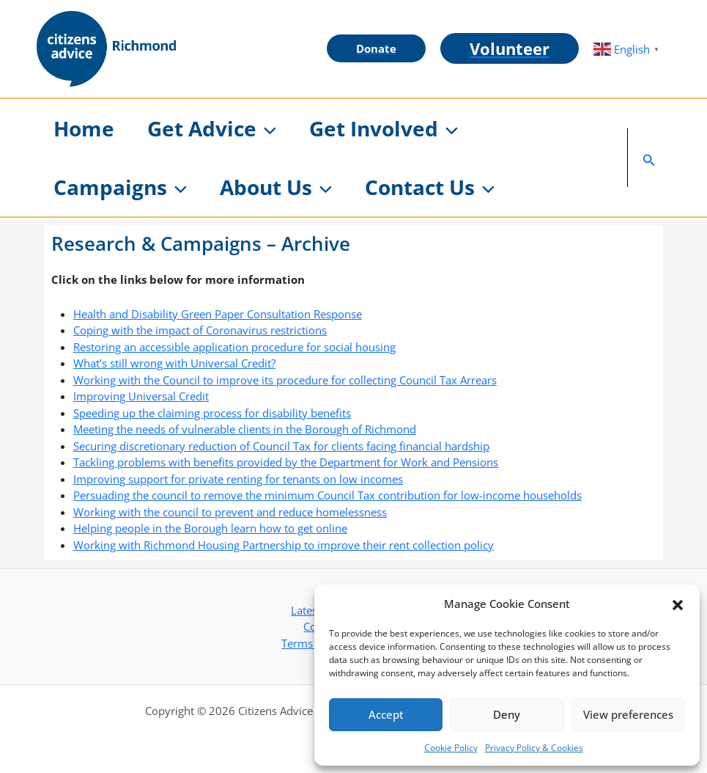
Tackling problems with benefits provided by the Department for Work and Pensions (285, 462)
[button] (677, 603)
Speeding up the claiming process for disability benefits (212, 413)
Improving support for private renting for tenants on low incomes (238, 479)
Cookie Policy (451, 747)
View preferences (628, 714)
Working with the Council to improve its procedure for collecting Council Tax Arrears (285, 380)
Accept (386, 714)
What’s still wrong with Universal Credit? (174, 363)
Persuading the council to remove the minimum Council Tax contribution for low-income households (327, 495)
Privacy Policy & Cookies (534, 747)
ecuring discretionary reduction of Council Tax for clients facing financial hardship (284, 446)
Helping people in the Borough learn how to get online (210, 528)
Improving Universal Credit (141, 396)
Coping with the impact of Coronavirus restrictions (200, 330)
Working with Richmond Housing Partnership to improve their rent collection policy (283, 545)
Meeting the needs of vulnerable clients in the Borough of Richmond (244, 429)
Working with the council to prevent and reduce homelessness (230, 512)
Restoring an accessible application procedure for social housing (234, 347)
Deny (506, 714)
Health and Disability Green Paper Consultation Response (217, 314)
